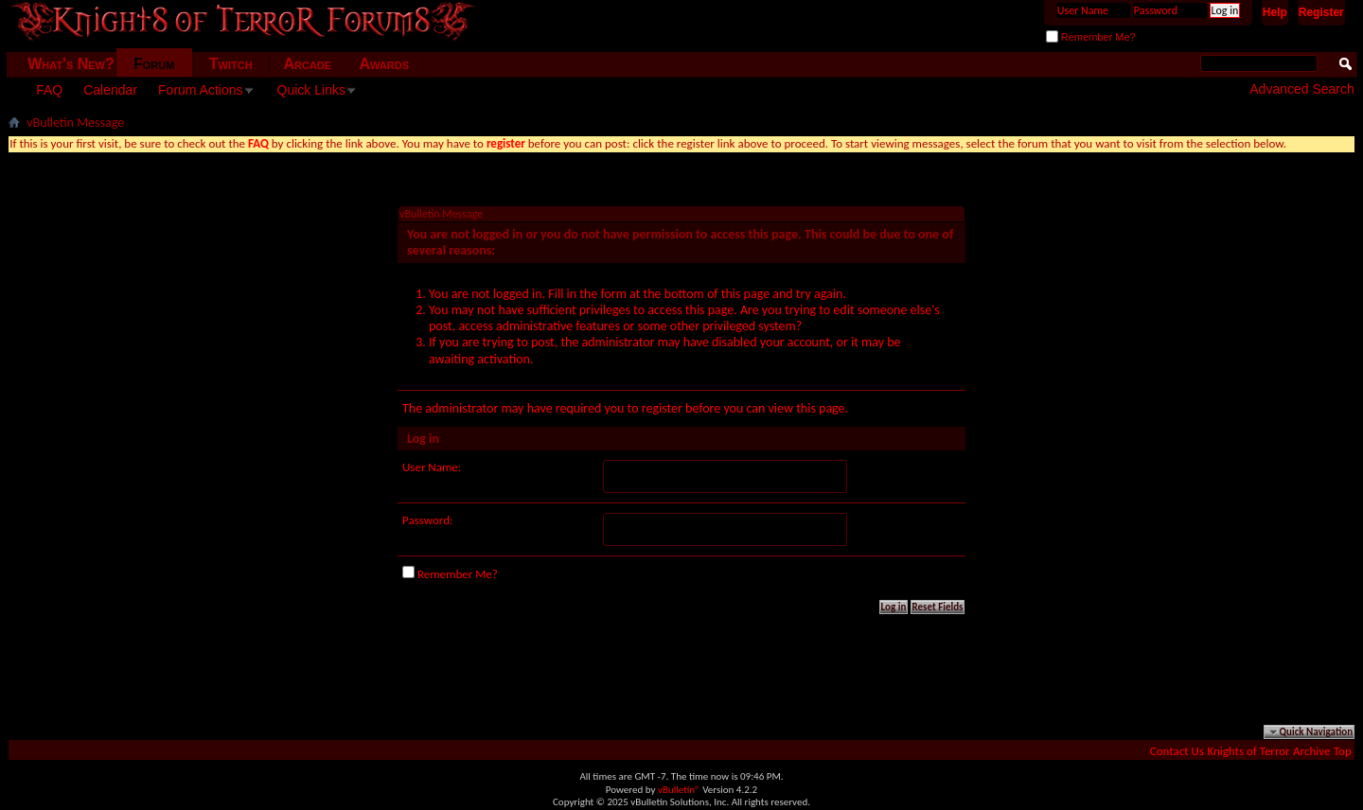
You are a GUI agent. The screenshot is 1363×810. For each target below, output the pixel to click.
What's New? (71, 64)
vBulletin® (679, 790)
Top (1343, 751)
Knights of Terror (1248, 751)
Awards (384, 64)
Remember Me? (1091, 37)
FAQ (49, 89)
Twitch (231, 64)
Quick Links (311, 89)
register (662, 408)
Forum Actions (200, 89)
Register (1321, 12)
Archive (1311, 751)
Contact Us (1177, 751)
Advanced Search (1301, 89)
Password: (427, 520)
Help (1275, 12)
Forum (153, 64)
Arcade (307, 64)
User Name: (431, 467)
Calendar (110, 89)
